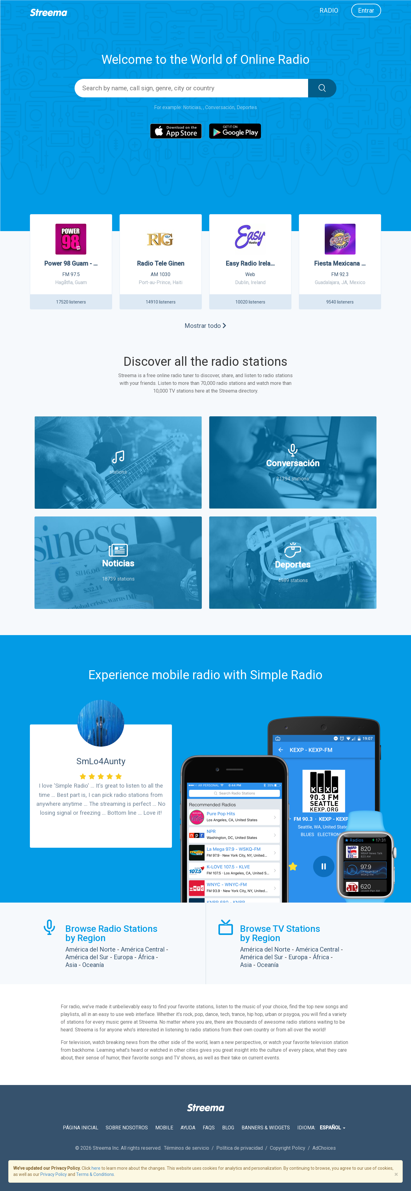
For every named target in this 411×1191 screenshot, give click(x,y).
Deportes (247, 107)
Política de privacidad (240, 1148)
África (146, 957)
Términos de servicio (187, 1148)
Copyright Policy (288, 1148)
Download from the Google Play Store (130, 864)
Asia (71, 965)
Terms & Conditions (95, 1174)
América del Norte (90, 949)
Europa (123, 957)
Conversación (219, 107)
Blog (228, 1128)
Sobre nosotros (127, 1128)
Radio (328, 10)
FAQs (209, 1128)
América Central (143, 949)
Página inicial (80, 1128)
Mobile (164, 1128)
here (96, 1168)
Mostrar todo (205, 325)
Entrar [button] (366, 10)
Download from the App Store (71, 864)
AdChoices (324, 1148)
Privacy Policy (53, 1174)
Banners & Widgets (266, 1128)
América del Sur (86, 957)
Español (332, 1128)
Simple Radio (286, 675)
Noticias (192, 107)
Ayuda (188, 1128)
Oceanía (93, 965)
